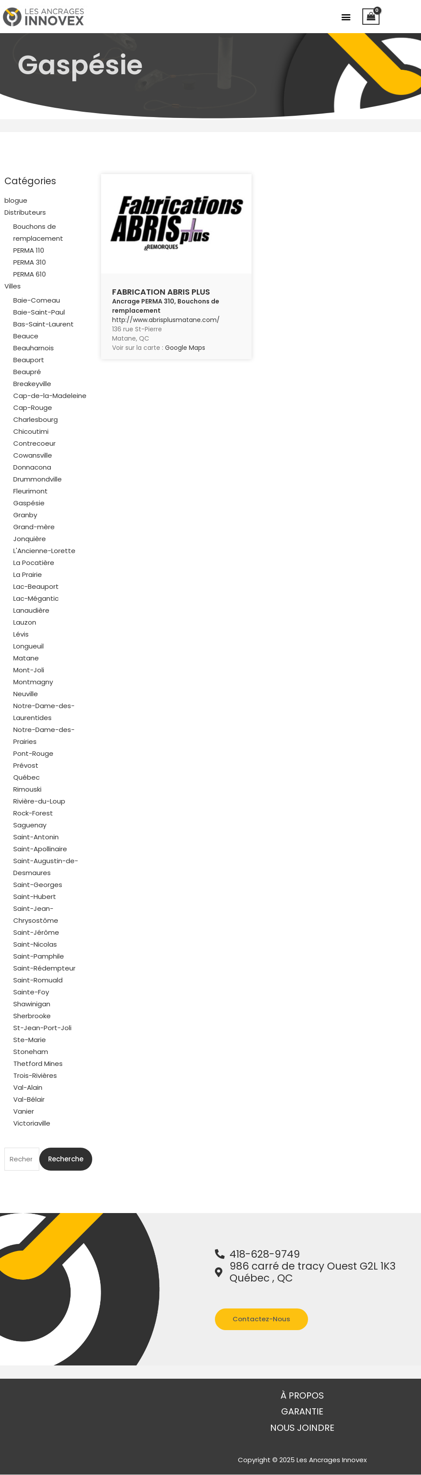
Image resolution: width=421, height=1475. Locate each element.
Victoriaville (31, 1123)
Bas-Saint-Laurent (43, 324)
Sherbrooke (32, 1015)
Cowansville (32, 455)
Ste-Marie (29, 1039)
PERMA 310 (29, 262)
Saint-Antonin (36, 837)
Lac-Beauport (36, 586)
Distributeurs (25, 212)
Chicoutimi (31, 431)
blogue (15, 200)
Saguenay (29, 825)
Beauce (25, 336)
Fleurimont (30, 491)
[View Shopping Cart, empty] (371, 16)
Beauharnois (33, 348)
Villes (12, 286)
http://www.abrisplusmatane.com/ (166, 319)
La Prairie (27, 574)
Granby (25, 514)
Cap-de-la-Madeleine (49, 395)
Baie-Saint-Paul (39, 312)
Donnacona (32, 467)
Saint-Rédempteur (44, 968)
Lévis (21, 634)
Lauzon (24, 622)
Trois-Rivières (35, 1075)
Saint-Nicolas (35, 944)
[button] (346, 16)
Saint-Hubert (34, 896)
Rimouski (27, 789)
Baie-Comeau (36, 300)
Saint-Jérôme (36, 932)
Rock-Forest (33, 813)
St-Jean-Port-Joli (42, 1027)
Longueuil (28, 646)
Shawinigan (31, 1004)
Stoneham (30, 1051)
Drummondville (37, 479)
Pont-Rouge (33, 753)
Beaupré (27, 371)
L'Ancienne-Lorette (44, 550)
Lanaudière (31, 610)
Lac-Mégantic (36, 598)
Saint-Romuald (38, 980)
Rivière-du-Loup (39, 801)
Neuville (25, 693)
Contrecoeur (34, 443)
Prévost (25, 765)
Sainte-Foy (31, 992)
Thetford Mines (38, 1063)
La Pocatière (33, 562)
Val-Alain (27, 1087)
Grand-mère (34, 526)
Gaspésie (29, 503)
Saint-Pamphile (38, 956)
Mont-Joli (28, 670)
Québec (26, 777)
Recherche (65, 1159)
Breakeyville (32, 383)
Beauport (28, 359)
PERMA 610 (29, 274)
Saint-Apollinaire (40, 848)
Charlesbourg (35, 419)
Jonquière (29, 538)
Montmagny (33, 681)
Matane (26, 658)
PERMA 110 (28, 250)
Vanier (23, 1111)
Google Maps (185, 347)
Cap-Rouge (32, 407)
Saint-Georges (37, 884)
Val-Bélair (29, 1099)
